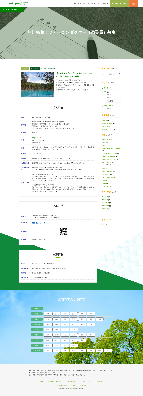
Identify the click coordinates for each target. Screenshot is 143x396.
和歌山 (91, 335)
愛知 (65, 329)
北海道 (106, 88)
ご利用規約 (83, 386)
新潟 (47, 324)
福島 (90, 314)
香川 (56, 345)
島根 (56, 340)
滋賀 (47, 335)
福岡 (108, 108)
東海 (36, 329)
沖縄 (108, 350)
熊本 (73, 350)
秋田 (73, 314)
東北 (36, 314)
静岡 (56, 329)
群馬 (65, 319)
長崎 (65, 350)
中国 (36, 340)
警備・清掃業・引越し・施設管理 (111, 148)
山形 (82, 314)
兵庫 (73, 335)
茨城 (47, 319)
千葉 (108, 94)
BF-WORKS (72, 388)
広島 (73, 340)
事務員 (107, 164)
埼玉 (73, 319)
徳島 (47, 345)
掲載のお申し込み (79, 3)
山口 (82, 340)
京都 (56, 335)
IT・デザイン (106, 174)
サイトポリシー (73, 386)
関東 (105, 92)
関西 (36, 335)
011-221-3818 (38, 222)
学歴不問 (105, 208)
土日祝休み (106, 203)
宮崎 (90, 350)
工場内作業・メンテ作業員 (110, 153)
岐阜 (47, 329)
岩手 (56, 314)
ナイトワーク (106, 186)
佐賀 (56, 350)
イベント (105, 224)
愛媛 (65, 345)
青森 (47, 314)
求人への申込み (103, 3)
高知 (73, 345)
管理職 (105, 180)
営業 (104, 168)
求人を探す (91, 3)
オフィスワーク (107, 162)
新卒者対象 (106, 206)
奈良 (82, 335)
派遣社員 (105, 126)
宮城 (65, 314)
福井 (82, 324)
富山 (56, 324)
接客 (104, 145)
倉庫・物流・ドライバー (109, 159)
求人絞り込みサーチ (10, 9)
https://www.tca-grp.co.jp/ (39, 277)
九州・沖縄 (107, 106)
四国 (36, 345)
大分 (82, 350)
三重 (73, 329)
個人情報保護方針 (62, 386)
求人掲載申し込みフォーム (120, 3)
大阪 (65, 335)
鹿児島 (99, 350)
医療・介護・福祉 (107, 171)
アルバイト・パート (108, 129)
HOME (41, 382)
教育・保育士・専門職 (109, 177)
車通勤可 (105, 200)
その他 (105, 183)
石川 (73, 324)
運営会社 (99, 382)
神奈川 (109, 101)
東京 (108, 98)
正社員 (105, 120)
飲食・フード (106, 139)
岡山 (65, 340)
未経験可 (105, 197)
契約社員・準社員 (107, 123)
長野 (65, 324)
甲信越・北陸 (37, 324)
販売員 (105, 142)
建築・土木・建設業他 (109, 156)
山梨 (90, 324)
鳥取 (47, 340)
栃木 (56, 319)
